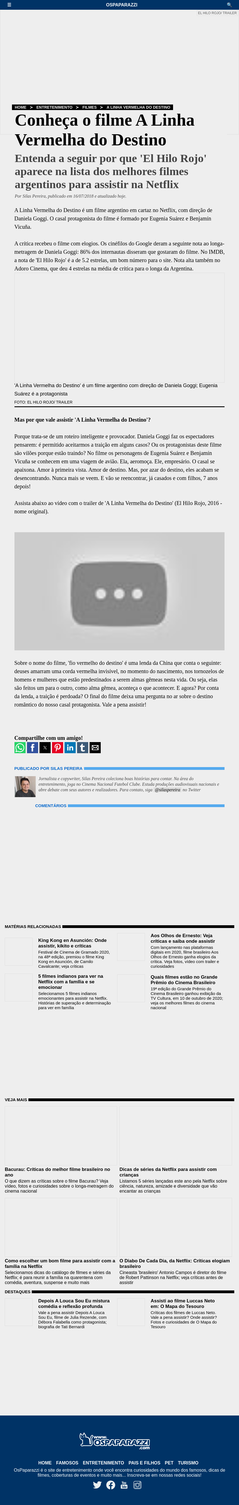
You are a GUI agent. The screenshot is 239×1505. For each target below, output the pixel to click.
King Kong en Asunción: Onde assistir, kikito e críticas (72, 943)
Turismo (188, 1463)
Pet (169, 1463)
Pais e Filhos (144, 1463)
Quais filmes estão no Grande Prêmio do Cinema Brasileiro (184, 979)
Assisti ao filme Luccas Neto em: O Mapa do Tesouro (183, 1303)
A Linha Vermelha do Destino (138, 107)
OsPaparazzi (121, 5)
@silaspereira (167, 789)
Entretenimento (54, 107)
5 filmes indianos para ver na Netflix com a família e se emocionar (70, 982)
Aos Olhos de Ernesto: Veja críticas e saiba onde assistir (183, 938)
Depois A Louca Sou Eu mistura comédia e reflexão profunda (74, 1303)
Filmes (89, 107)
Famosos (67, 1463)
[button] (12, 5)
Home (20, 107)
